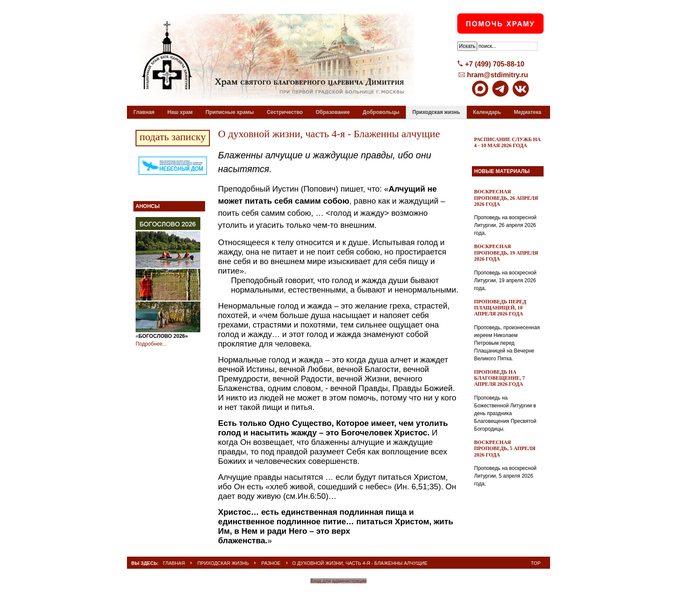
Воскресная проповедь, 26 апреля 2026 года (506, 198)
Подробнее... (151, 344)
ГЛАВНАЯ (174, 563)
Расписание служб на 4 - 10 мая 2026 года (507, 142)
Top (536, 563)
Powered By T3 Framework (338, 592)
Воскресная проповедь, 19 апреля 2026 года (506, 252)
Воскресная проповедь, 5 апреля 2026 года (504, 448)
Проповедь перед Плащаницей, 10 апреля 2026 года (500, 308)
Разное (270, 563)
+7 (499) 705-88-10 (494, 64)
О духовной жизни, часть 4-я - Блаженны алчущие (329, 133)
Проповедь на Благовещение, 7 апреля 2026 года (499, 378)
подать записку (172, 136)
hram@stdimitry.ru (497, 75)
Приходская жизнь (223, 563)
